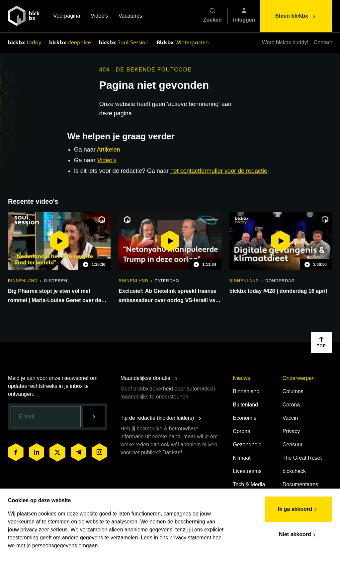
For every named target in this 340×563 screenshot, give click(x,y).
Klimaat (241, 458)
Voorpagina (66, 16)
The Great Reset (302, 458)
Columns (293, 391)
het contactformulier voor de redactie (218, 171)
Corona (241, 431)
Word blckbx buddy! (285, 42)
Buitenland (245, 404)
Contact (323, 42)
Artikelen (108, 149)
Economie (244, 418)
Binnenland (246, 391)
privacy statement (190, 537)
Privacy (291, 431)
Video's (99, 16)
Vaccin (290, 418)
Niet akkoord (298, 534)
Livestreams (247, 471)
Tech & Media (249, 484)
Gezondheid (247, 444)
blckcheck (294, 471)
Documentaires (300, 484)
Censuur (292, 444)
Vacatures (130, 16)
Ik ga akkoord (298, 509)
